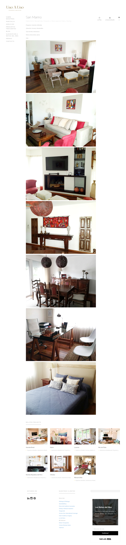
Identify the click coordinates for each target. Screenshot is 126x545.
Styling (68, 21)
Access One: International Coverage (68, 513)
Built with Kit (105, 539)
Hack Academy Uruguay (65, 515)
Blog (8, 31)
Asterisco (61, 527)
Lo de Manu (62, 518)
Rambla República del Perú (34, 475)
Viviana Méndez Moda (65, 525)
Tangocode (62, 511)
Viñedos (52, 475)
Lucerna (76, 447)
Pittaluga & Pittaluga (64, 501)
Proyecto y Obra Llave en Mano (54, 21)
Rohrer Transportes (64, 522)
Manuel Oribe (78, 477)
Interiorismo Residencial (34, 21)
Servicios (10, 24)
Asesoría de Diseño (56, 477)
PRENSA (9, 38)
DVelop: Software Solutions (66, 508)
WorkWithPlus (62, 503)
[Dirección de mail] (105, 529)
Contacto (10, 41)
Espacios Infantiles (32, 450)
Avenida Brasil (30, 447)
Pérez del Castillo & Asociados (67, 506)
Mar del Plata (102, 447)
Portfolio (10, 21)
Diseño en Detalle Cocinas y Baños (85, 450)
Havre (52, 447)
